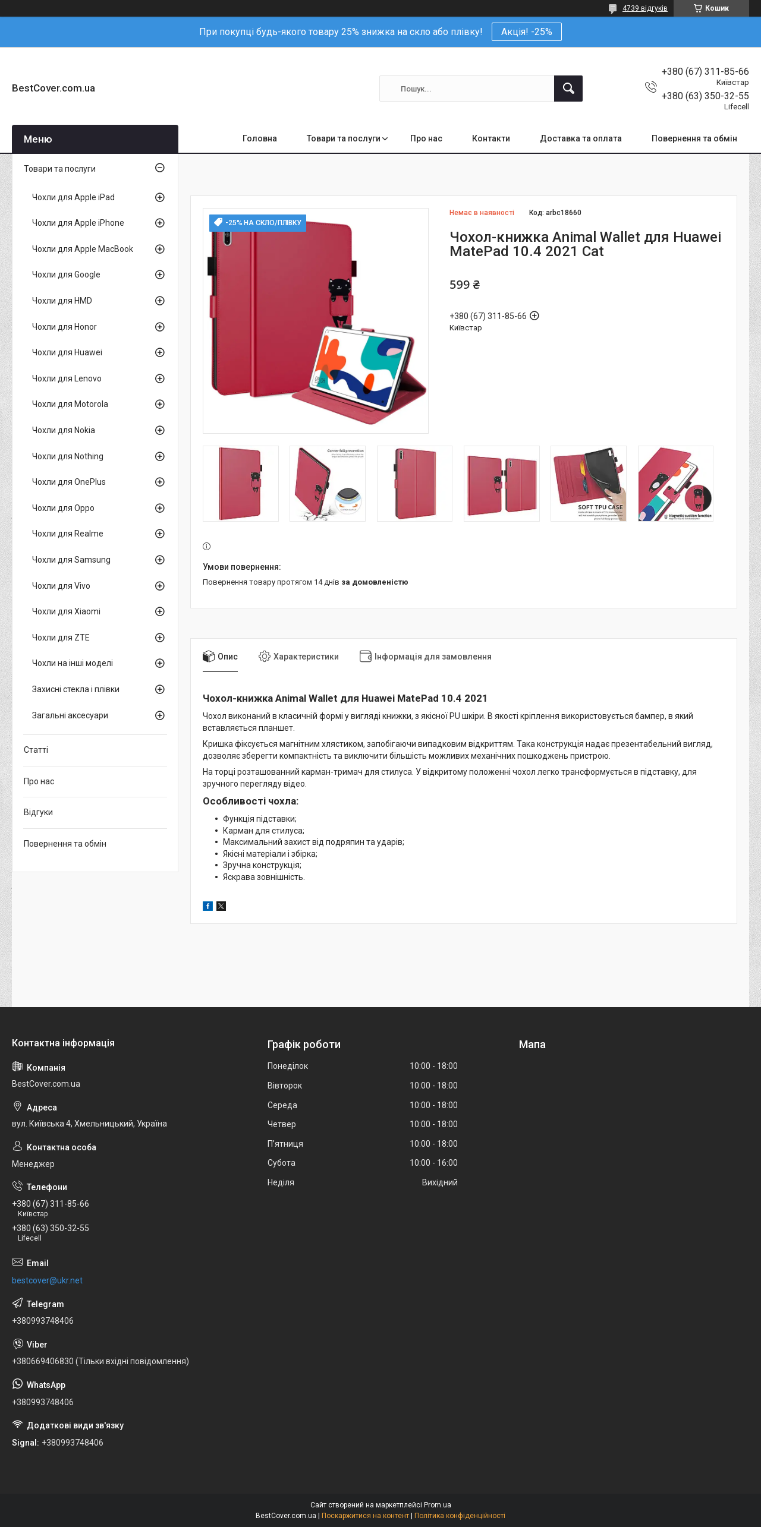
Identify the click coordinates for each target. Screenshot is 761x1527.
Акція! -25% (526, 31)
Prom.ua (437, 1505)
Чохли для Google (66, 274)
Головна (260, 138)
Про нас (426, 138)
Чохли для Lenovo (67, 378)
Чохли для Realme (67, 533)
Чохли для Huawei (67, 352)
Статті (36, 750)
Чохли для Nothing (67, 456)
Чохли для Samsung (71, 559)
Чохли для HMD (62, 300)
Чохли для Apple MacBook (82, 249)
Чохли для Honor (64, 327)
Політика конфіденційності (459, 1516)
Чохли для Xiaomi (66, 611)
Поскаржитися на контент (365, 1516)
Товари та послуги (343, 138)
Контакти (491, 138)
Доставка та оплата (581, 138)
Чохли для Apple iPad (73, 197)
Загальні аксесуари (70, 715)
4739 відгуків (645, 8)
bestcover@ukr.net (47, 1280)
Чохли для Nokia (63, 430)
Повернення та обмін (694, 138)
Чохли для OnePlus (69, 482)
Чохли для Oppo (63, 508)
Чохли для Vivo (61, 586)
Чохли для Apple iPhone (78, 223)
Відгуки (38, 812)
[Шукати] (568, 88)
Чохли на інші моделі (72, 663)
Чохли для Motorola (70, 404)
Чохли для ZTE (61, 637)
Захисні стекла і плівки (76, 689)
